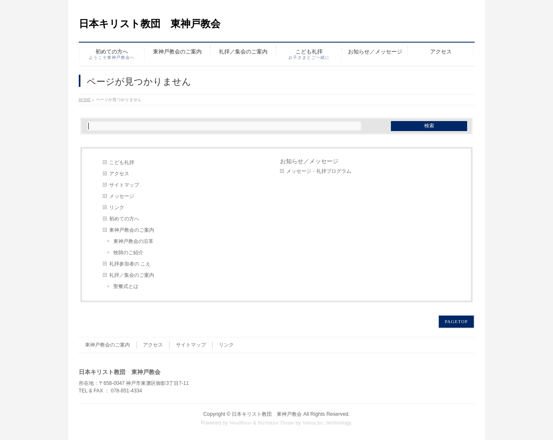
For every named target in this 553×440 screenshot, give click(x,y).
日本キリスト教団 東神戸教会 (149, 23)
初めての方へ (124, 219)
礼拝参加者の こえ (129, 264)
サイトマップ (124, 185)
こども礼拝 (121, 162)
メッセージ (121, 196)
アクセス (119, 174)
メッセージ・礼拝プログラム (318, 171)
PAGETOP (456, 321)
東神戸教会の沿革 (133, 241)
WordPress (240, 423)
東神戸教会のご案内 (131, 230)
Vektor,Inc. (313, 423)
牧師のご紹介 (128, 252)
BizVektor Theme (276, 423)
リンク (116, 207)
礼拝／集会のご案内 (131, 275)
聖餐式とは (125, 286)
